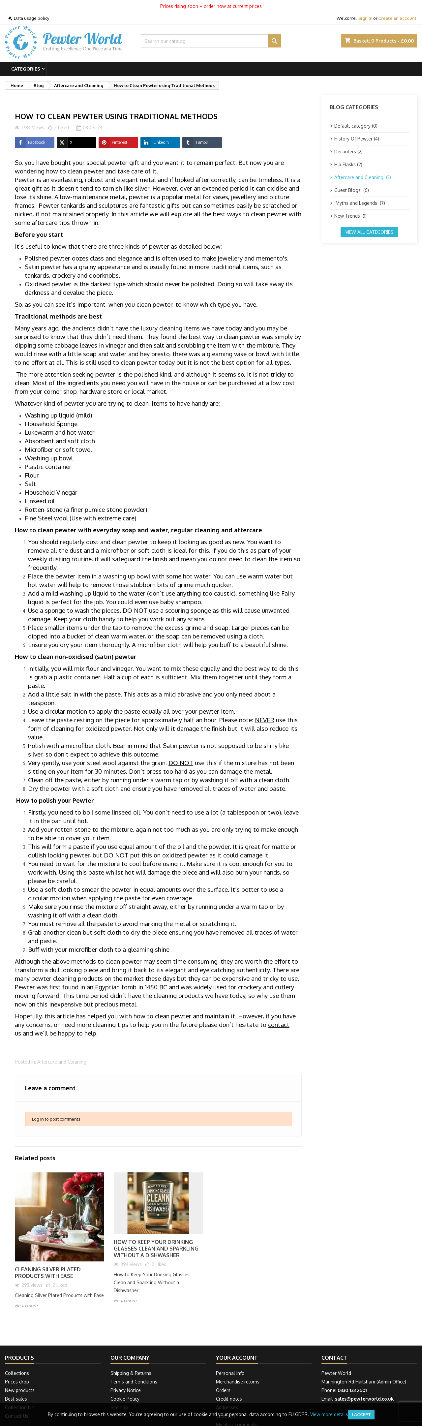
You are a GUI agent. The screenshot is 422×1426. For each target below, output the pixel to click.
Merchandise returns (237, 1381)
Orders (223, 1390)
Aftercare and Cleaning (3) (362, 177)
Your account (237, 1357)
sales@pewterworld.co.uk (364, 1399)
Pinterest (113, 142)
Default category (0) (355, 126)
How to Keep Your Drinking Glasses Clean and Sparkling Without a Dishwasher (156, 1248)
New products (20, 1390)
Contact (334, 1357)
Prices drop (17, 1381)
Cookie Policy (124, 1399)
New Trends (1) (350, 216)
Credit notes (229, 1399)
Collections (17, 1373)
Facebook (30, 142)
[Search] (211, 40)
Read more (26, 1305)
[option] (59, 1245)
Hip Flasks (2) (348, 164)
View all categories (369, 232)
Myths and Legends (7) (359, 203)
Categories (25, 69)
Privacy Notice (125, 1390)
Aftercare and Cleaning (61, 1062)
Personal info (230, 1373)
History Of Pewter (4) (356, 138)
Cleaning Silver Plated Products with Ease (48, 1272)
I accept (361, 1414)
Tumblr (195, 142)
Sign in (365, 18)
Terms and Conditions (133, 1381)
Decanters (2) (348, 151)
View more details (329, 1414)
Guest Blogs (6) (351, 190)
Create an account (397, 18)
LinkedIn (154, 142)
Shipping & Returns (130, 1373)
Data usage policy (31, 18)
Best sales (16, 1399)
